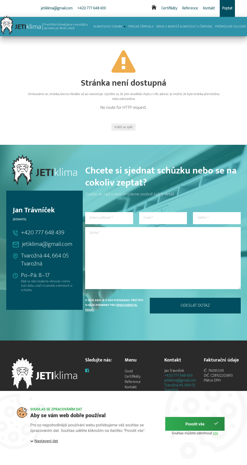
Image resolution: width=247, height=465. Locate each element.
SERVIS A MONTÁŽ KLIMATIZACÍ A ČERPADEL (184, 26)
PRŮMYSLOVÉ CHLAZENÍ (230, 26)
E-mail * (148, 217)
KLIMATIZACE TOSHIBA (109, 26)
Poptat (227, 8)
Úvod (129, 371)
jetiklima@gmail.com (57, 8)
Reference (190, 8)
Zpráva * (94, 232)
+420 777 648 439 (91, 8)
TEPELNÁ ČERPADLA (141, 26)
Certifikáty (169, 8)
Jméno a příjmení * (101, 217)
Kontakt (209, 8)
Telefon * (202, 217)
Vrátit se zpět (123, 127)
